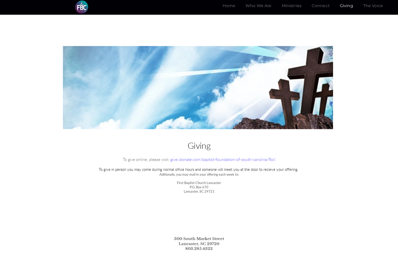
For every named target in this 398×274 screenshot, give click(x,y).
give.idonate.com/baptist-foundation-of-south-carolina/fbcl (222, 160)
